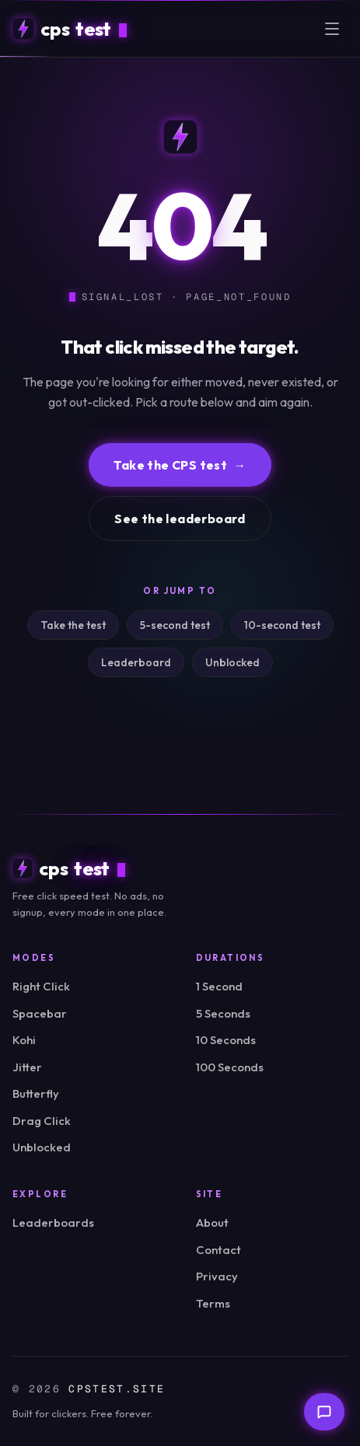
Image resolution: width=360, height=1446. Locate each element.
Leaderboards (53, 1222)
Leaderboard (136, 662)
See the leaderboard (180, 518)
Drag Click (41, 1120)
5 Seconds (223, 1013)
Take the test (73, 625)
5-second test (175, 625)
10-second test (282, 625)
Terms (213, 1303)
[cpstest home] (69, 29)
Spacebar (39, 1013)
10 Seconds (226, 1039)
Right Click (41, 986)
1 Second (219, 986)
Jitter (27, 1067)
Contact (218, 1249)
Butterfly (35, 1093)
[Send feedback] (324, 1411)
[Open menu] (332, 28)
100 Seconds (230, 1067)
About (212, 1222)
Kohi (24, 1039)
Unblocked (232, 662)
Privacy (217, 1276)
